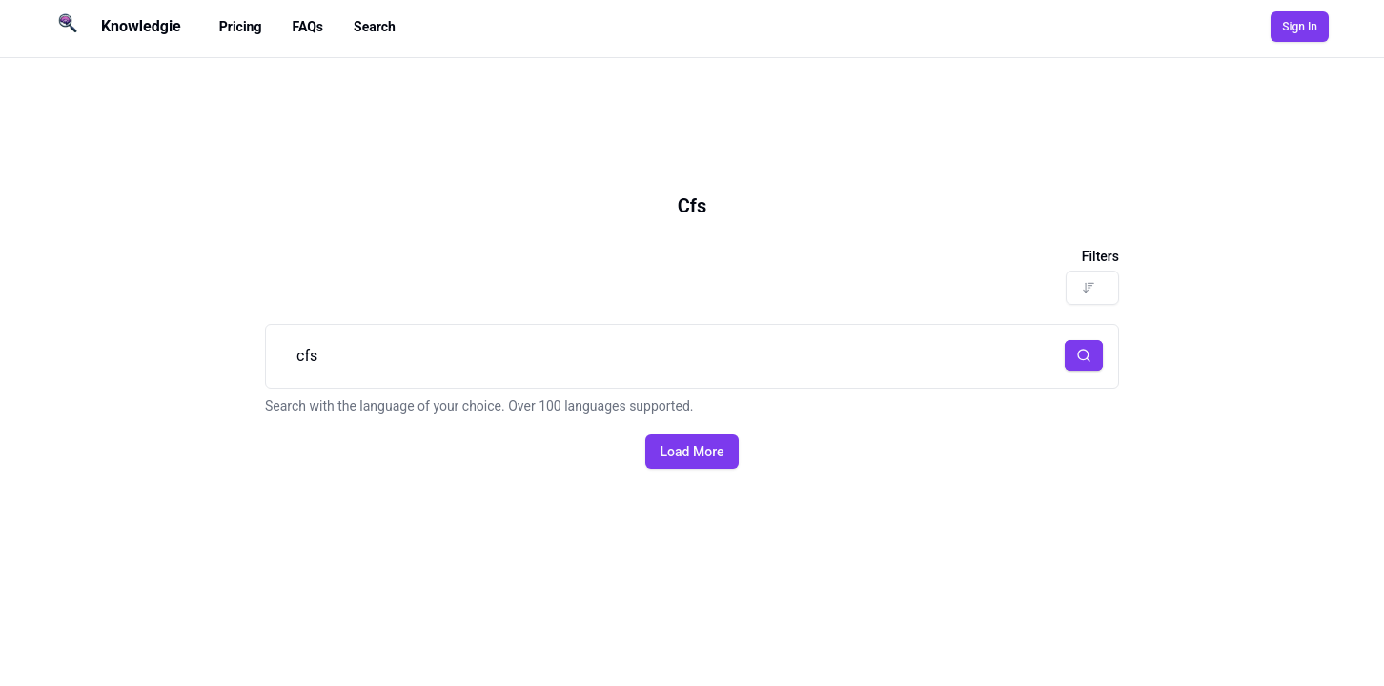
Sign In (1299, 26)
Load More (692, 451)
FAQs (307, 26)
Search (375, 26)
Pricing (240, 26)
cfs (692, 356)
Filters (1100, 256)
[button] (1084, 355)
